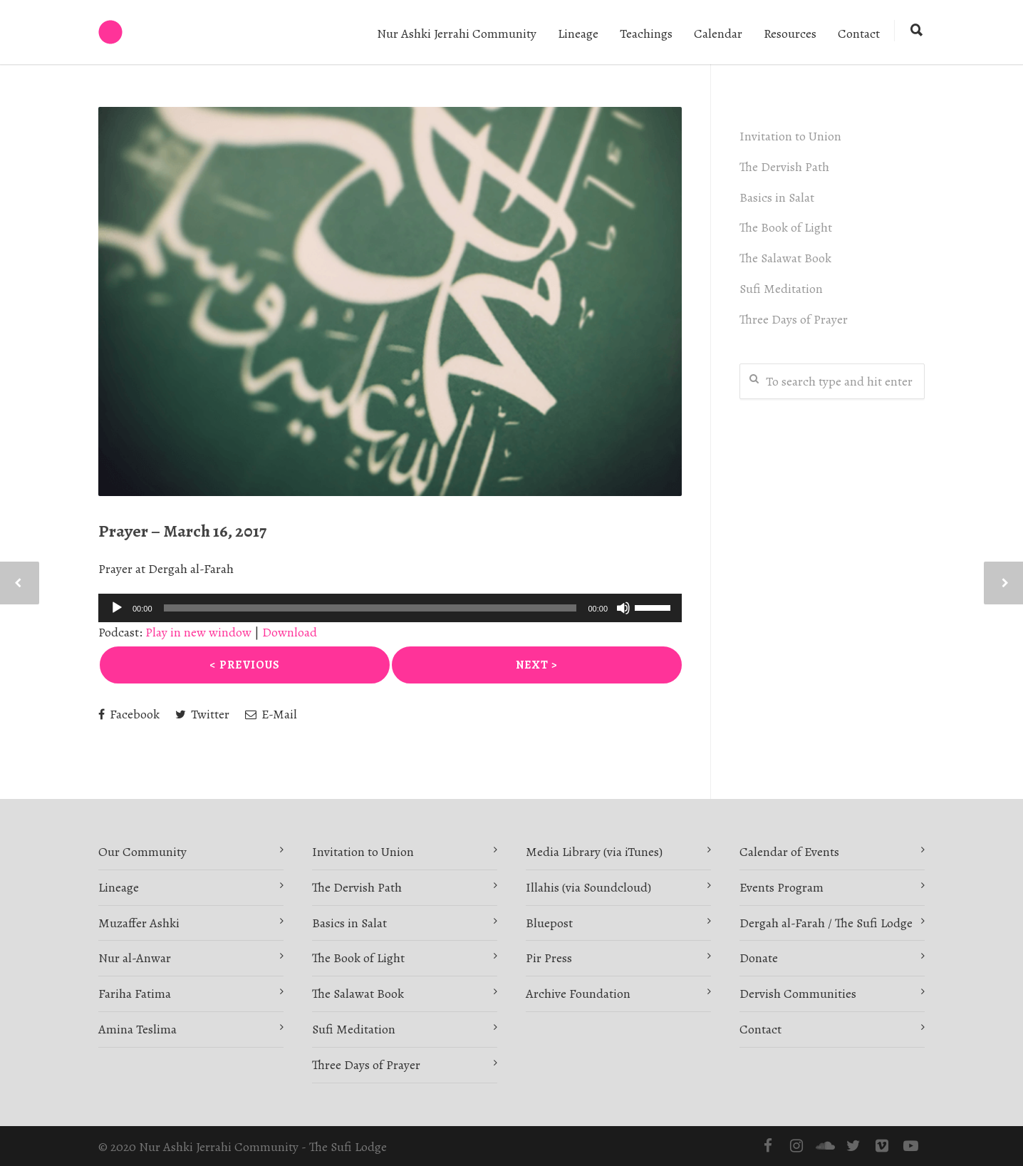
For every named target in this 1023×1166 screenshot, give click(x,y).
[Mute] (623, 608)
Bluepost (549, 923)
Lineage (578, 33)
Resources (790, 33)
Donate (758, 957)
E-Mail (271, 714)
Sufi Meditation (781, 288)
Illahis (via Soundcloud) (588, 887)
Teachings (646, 33)
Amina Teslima (137, 1029)
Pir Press (549, 957)
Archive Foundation (578, 993)
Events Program (781, 887)
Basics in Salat (776, 197)
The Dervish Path (784, 166)
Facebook (129, 714)
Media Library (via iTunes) (594, 851)
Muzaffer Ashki (139, 923)
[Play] (117, 608)
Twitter (202, 714)
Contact (859, 33)
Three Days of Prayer (793, 319)
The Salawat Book (785, 258)
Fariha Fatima (134, 993)
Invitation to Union (790, 136)
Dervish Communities (797, 993)
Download (289, 632)
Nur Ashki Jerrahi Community (456, 33)
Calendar (718, 33)
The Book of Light (785, 227)
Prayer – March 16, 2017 (182, 531)
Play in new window (198, 632)
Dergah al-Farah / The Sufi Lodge (826, 923)
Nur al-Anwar (134, 957)
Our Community (142, 851)
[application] (390, 608)
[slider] (370, 608)
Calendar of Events (789, 851)
